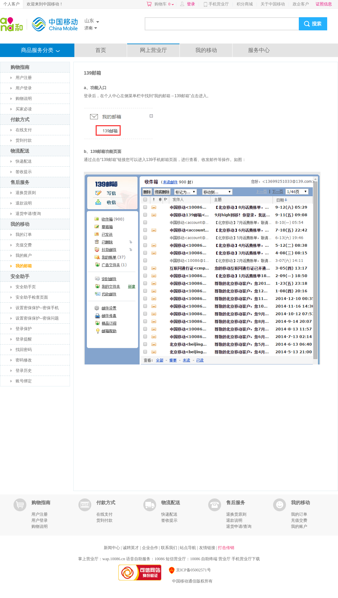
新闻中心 (112, 547)
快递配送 (24, 161)
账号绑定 (24, 381)
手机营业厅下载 (246, 558)
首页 (100, 50)
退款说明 (24, 203)
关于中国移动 (273, 4)
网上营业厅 (153, 50)
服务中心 (259, 50)
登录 (191, 4)
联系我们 (169, 547)
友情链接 (207, 547)
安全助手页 (26, 286)
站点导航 (188, 547)
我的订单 (24, 234)
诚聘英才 (131, 547)
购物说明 (24, 98)
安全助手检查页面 (32, 297)
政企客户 (301, 4)
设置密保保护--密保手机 (37, 307)
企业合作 (150, 547)
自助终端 (209, 558)
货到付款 (24, 140)
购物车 (164, 4)
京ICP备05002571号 (189, 570)
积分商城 (245, 4)
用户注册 (24, 77)
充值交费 (24, 245)
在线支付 (24, 130)
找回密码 (24, 349)
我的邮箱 (24, 266)
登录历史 (24, 370)
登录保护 (24, 328)
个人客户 (11, 4)
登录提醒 (24, 339)
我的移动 (206, 50)
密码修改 (24, 360)
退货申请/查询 (28, 213)
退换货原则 (26, 192)
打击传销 (226, 547)
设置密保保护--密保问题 (37, 318)
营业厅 (224, 558)
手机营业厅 (219, 4)
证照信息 (324, 4)
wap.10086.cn (113, 558)
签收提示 (24, 171)
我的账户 (24, 255)
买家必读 (24, 109)
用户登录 (24, 88)
